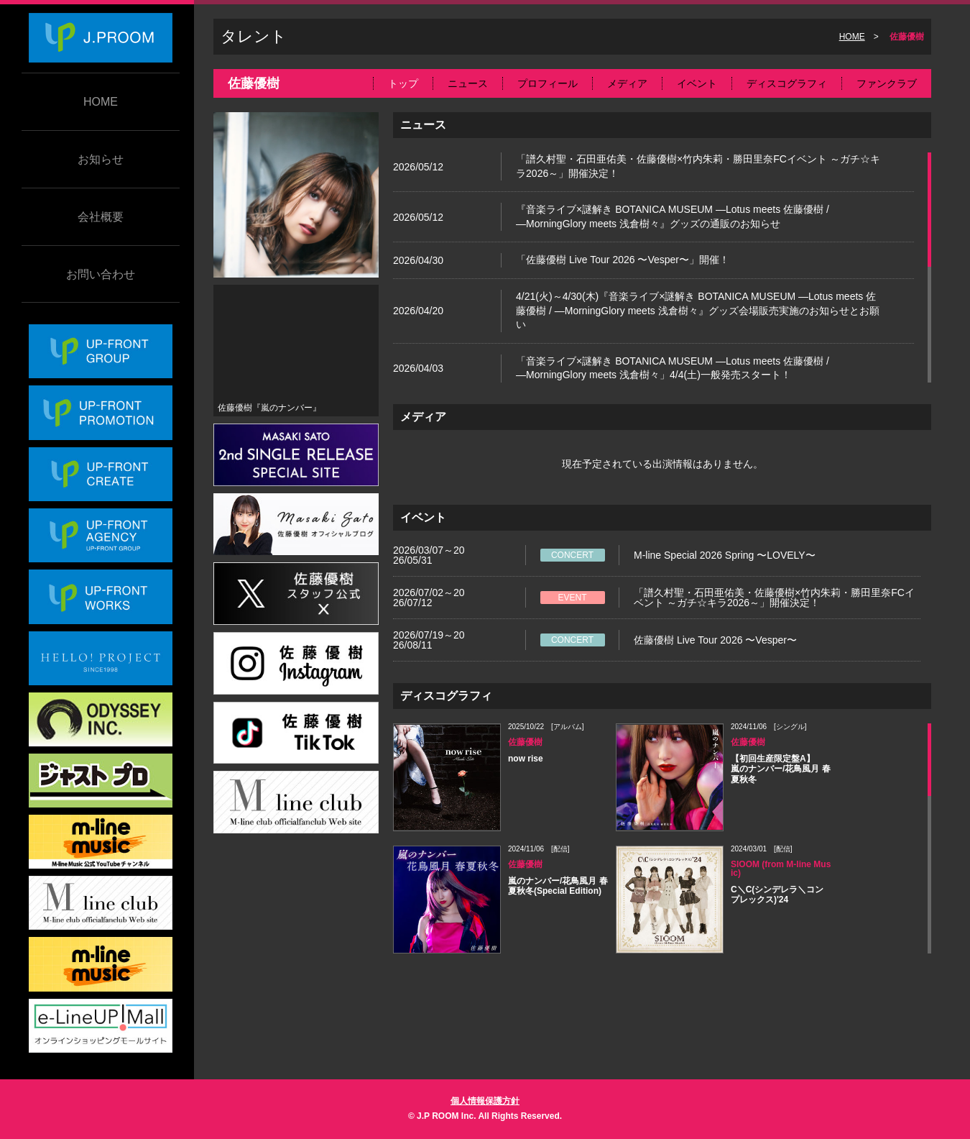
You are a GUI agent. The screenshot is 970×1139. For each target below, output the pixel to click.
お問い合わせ (100, 274)
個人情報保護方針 (485, 1101)
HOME (100, 102)
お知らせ (101, 159)
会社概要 (101, 217)
